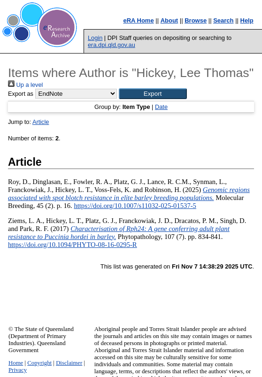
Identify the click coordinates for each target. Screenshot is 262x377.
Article (40, 121)
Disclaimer (69, 363)
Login (95, 37)
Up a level (25, 84)
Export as (20, 93)
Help (247, 20)
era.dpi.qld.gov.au (111, 44)
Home (15, 363)
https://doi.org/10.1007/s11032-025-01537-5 (135, 205)
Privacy (17, 370)
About (169, 20)
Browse (196, 20)
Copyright (39, 363)
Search (223, 20)
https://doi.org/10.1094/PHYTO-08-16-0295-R (72, 244)
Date (161, 106)
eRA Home (138, 20)
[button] (153, 93)
